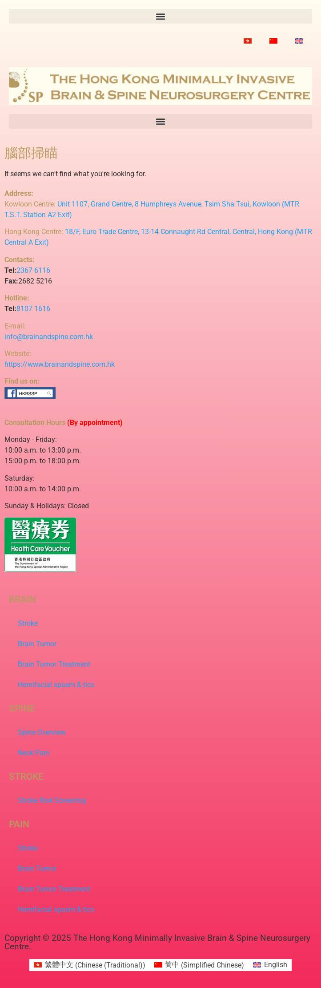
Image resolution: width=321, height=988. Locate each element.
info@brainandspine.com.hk (48, 336)
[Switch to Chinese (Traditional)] (248, 40)
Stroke (28, 623)
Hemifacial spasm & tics (56, 684)
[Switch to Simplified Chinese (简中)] (199, 965)
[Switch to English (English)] (270, 965)
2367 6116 (33, 270)
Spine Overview (42, 732)
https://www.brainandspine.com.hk (59, 364)
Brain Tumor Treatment (54, 664)
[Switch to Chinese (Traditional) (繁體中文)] (89, 965)
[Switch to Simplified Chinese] (273, 40)
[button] (160, 16)
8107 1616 (33, 308)
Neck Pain (33, 753)
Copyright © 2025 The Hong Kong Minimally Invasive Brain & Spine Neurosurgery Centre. (157, 942)
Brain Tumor (37, 644)
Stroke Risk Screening (52, 800)
